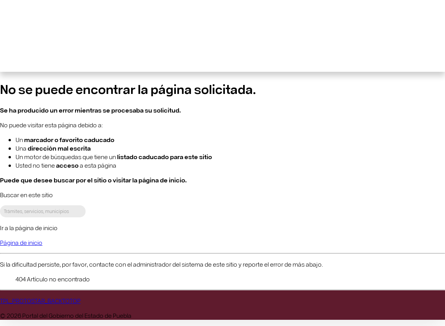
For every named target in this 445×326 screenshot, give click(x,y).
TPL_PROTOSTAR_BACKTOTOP (40, 301)
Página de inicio (21, 242)
